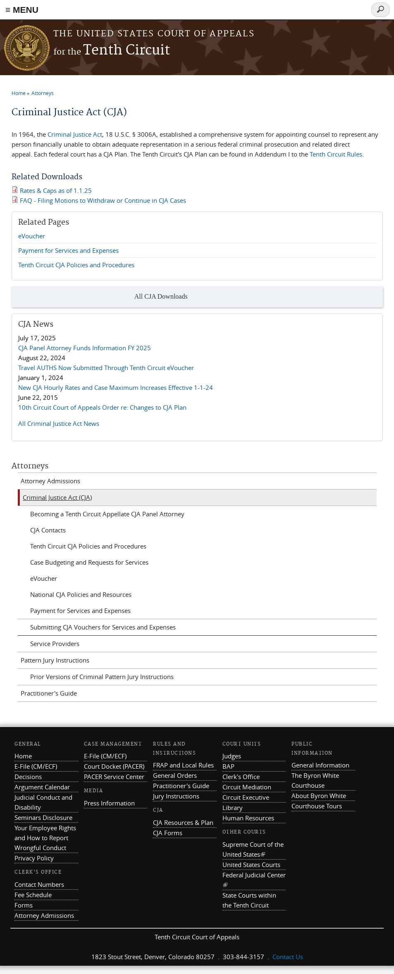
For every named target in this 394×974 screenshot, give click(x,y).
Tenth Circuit (111, 50)
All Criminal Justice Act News (58, 423)
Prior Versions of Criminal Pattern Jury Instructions (102, 676)
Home (19, 93)
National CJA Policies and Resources (80, 594)
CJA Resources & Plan (183, 822)
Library (232, 807)
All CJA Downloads (152, 297)
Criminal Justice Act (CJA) (57, 497)
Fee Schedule (33, 895)
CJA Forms (167, 833)
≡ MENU (21, 9)
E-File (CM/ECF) (35, 766)
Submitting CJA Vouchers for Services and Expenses (103, 627)
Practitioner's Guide (49, 693)
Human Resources (248, 818)
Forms (23, 905)
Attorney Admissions (50, 481)
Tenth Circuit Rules (336, 154)
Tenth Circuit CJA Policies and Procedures (76, 265)
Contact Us (287, 957)
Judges (231, 756)
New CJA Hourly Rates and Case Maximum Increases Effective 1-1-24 (115, 387)
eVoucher (31, 236)
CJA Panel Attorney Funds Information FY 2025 (84, 348)
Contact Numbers (39, 884)
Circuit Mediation (246, 787)
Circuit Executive (245, 797)
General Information (320, 765)
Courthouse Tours (316, 806)
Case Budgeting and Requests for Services (89, 562)
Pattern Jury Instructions (55, 660)
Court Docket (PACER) (114, 766)
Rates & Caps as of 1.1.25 (56, 190)
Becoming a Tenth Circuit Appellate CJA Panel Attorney (107, 514)
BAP (228, 766)
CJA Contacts (48, 530)
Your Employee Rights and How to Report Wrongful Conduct (45, 838)
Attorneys (42, 93)
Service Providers (54, 643)
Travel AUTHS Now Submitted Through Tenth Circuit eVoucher (106, 367)
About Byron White (318, 795)
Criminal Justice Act (75, 134)
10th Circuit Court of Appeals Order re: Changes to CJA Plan (102, 407)
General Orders (175, 775)
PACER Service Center (114, 776)
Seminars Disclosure (43, 817)
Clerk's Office (241, 776)
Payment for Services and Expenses (68, 250)
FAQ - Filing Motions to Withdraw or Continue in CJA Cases (103, 200)
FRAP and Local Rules (183, 765)
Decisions (28, 776)
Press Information (109, 803)
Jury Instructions (176, 796)
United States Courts (251, 864)
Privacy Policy (34, 858)
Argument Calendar (42, 787)
